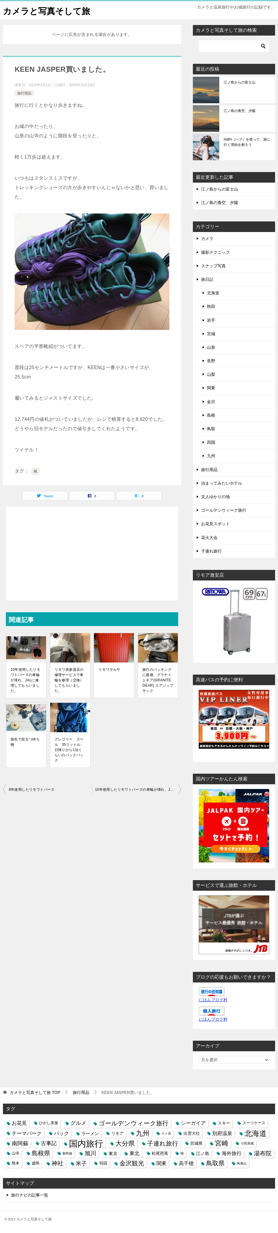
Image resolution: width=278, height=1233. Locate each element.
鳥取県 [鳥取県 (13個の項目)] (215, 1163)
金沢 (211, 401)
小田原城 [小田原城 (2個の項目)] (247, 1143)
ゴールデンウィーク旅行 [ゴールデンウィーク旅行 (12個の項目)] (134, 1123)
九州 (211, 455)
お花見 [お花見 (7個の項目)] (19, 1123)
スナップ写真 (213, 265)
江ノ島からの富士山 (239, 82)
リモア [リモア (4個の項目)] (117, 1133)
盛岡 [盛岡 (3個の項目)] (35, 1163)
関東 (211, 388)
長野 (211, 360)
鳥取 (211, 428)
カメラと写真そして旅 (48, 10)
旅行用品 (24, 93)
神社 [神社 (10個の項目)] (57, 1163)
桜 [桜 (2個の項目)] (182, 1153)
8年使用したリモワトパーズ (32, 789)
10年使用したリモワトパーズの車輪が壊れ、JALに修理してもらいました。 (25, 680)
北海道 (213, 293)
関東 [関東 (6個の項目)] (161, 1163)
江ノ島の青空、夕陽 (239, 111)
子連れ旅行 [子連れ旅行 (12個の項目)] (162, 1143)
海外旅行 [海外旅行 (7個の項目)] (232, 1153)
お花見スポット (215, 523)
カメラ (207, 238)
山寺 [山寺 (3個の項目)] (15, 1153)
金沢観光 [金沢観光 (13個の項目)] (131, 1163)
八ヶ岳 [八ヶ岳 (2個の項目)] (166, 1133)
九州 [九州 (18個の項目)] (142, 1133)
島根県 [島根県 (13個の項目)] (41, 1153)
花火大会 (209, 537)
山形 (211, 347)
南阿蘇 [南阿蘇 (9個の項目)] (20, 1143)
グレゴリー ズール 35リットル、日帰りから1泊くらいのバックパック (69, 750)
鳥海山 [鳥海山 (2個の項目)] (242, 1163)
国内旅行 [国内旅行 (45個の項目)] (86, 1143)
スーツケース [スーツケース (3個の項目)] (253, 1123)
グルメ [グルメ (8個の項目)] (78, 1123)
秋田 (211, 306)
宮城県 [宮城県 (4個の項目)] (196, 1143)
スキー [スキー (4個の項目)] (224, 1123)
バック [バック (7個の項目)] (61, 1133)
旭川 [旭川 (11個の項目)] (90, 1153)
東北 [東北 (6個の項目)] (134, 1153)
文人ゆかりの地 (215, 496)
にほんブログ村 (213, 999)
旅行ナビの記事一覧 (29, 1195)
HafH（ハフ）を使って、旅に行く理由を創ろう (247, 142)
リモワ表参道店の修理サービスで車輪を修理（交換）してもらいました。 (69, 680)
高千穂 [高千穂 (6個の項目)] (186, 1163)
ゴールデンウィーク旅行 (223, 510)
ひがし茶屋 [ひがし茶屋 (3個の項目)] (48, 1123)
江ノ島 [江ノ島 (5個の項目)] (202, 1153)
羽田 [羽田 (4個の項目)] (103, 1163)
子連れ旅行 (211, 551)
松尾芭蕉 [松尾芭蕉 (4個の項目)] (160, 1153)
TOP (35, 1092)
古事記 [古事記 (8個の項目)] (49, 1143)
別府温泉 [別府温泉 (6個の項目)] (222, 1133)
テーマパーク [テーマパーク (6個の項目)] (27, 1133)
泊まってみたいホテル (221, 483)
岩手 (211, 320)
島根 (211, 415)
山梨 (211, 374)
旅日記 (207, 279)
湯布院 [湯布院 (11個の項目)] (263, 1153)
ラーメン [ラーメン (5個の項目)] (90, 1133)
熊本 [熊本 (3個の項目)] (15, 1163)
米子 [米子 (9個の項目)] (81, 1163)
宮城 (211, 333)
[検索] (234, 46)
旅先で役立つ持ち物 (25, 742)
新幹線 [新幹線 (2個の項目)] (67, 1153)
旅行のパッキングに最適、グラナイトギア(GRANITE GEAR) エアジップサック (157, 680)
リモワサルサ (109, 670)
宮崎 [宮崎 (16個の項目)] (221, 1143)
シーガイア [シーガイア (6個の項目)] (193, 1123)
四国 (211, 442)
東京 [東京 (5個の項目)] (113, 1153)
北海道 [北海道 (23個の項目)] (256, 1133)
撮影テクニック (215, 252)
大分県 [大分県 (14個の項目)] (125, 1143)
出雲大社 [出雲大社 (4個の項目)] (191, 1133)
